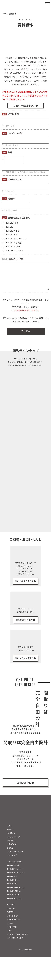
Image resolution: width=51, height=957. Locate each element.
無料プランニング (13, 837)
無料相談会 (11, 833)
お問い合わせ (25, 782)
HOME (9, 825)
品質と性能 (11, 908)
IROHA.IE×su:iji (13, 894)
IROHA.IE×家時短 (13, 891)
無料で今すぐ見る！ (25, 581)
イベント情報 (12, 927)
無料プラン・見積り (25, 658)
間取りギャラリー (13, 919)
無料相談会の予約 (25, 619)
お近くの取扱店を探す (25, 105)
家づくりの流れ (12, 916)
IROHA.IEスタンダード (15, 869)
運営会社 (10, 848)
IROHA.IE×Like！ (13, 880)
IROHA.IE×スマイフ (14, 898)
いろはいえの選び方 (14, 861)
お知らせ (10, 829)
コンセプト (11, 905)
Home (5, 13)
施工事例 (10, 923)
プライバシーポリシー (15, 851)
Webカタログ (12, 840)
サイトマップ (12, 855)
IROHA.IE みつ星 (13, 865)
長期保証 (10, 912)
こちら (36, 307)
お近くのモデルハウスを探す (17, 934)
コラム (9, 930)
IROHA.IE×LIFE (12, 883)
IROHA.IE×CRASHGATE (15, 887)
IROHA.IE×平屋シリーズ (16, 872)
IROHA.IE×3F (12, 876)
